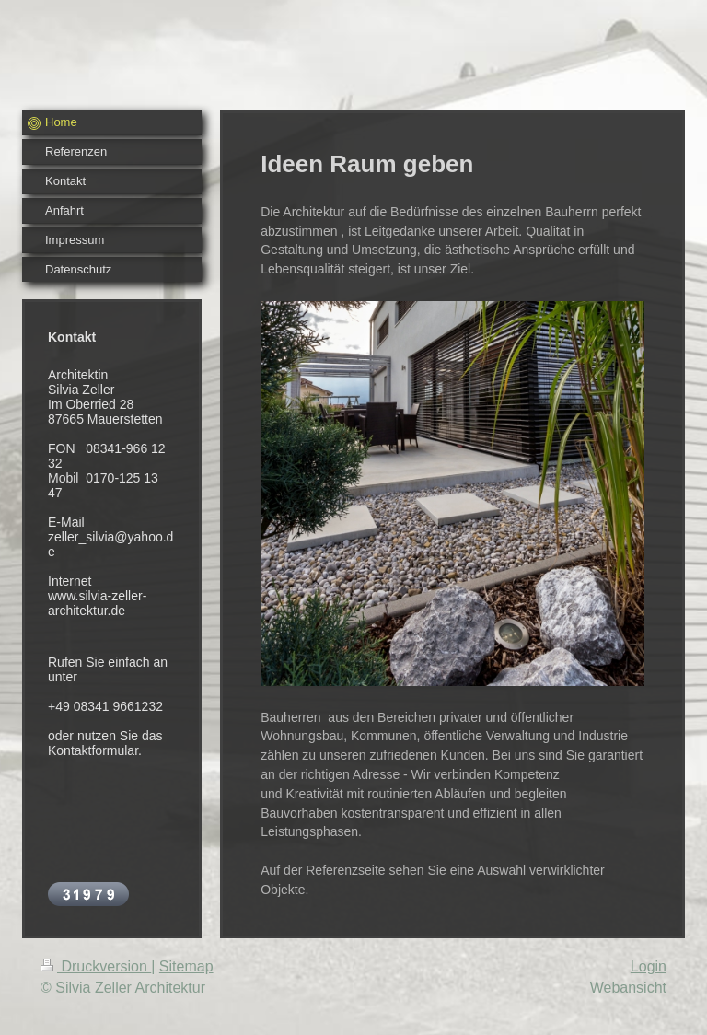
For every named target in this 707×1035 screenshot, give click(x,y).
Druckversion (96, 966)
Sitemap (186, 966)
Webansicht (628, 987)
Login (648, 966)
